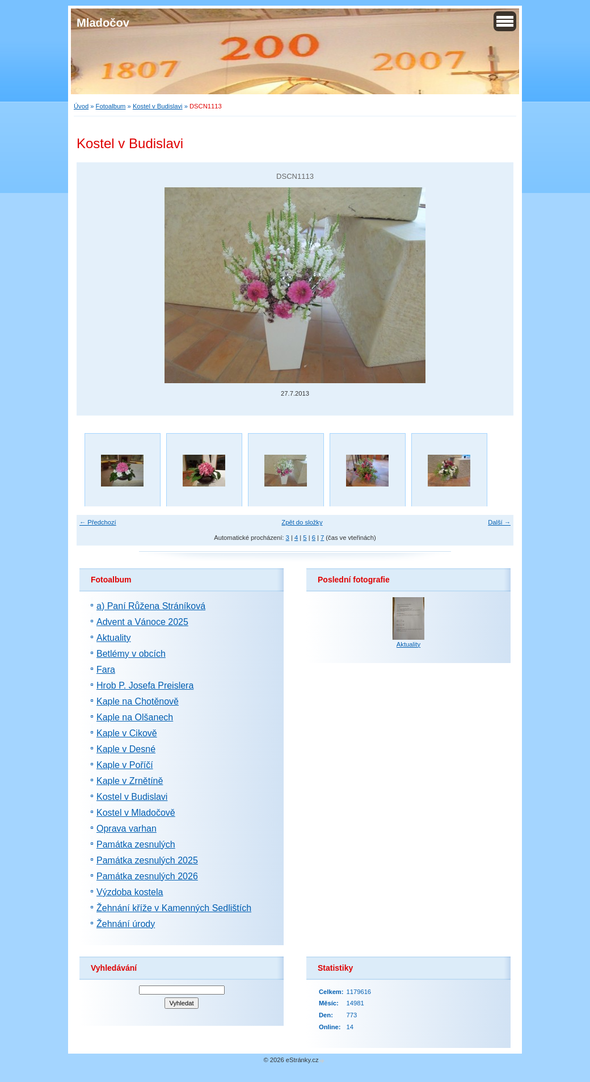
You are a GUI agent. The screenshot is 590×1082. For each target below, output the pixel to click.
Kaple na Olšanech (134, 717)
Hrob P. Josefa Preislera (144, 685)
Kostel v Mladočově (135, 812)
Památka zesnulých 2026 (147, 876)
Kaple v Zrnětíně (129, 781)
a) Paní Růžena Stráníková (150, 606)
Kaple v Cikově (126, 733)
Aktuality (113, 638)
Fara (105, 669)
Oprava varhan (126, 828)
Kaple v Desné (125, 749)
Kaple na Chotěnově (137, 701)
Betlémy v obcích (131, 654)
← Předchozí (97, 522)
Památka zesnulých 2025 (147, 860)
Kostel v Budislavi (158, 106)
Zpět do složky (301, 522)
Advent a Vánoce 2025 (142, 622)
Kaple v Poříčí (124, 765)
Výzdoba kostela (129, 892)
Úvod (81, 106)
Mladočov (103, 22)
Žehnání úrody (125, 924)
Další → (499, 522)
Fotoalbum (111, 106)
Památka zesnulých (135, 844)
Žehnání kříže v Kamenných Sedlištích (173, 908)
